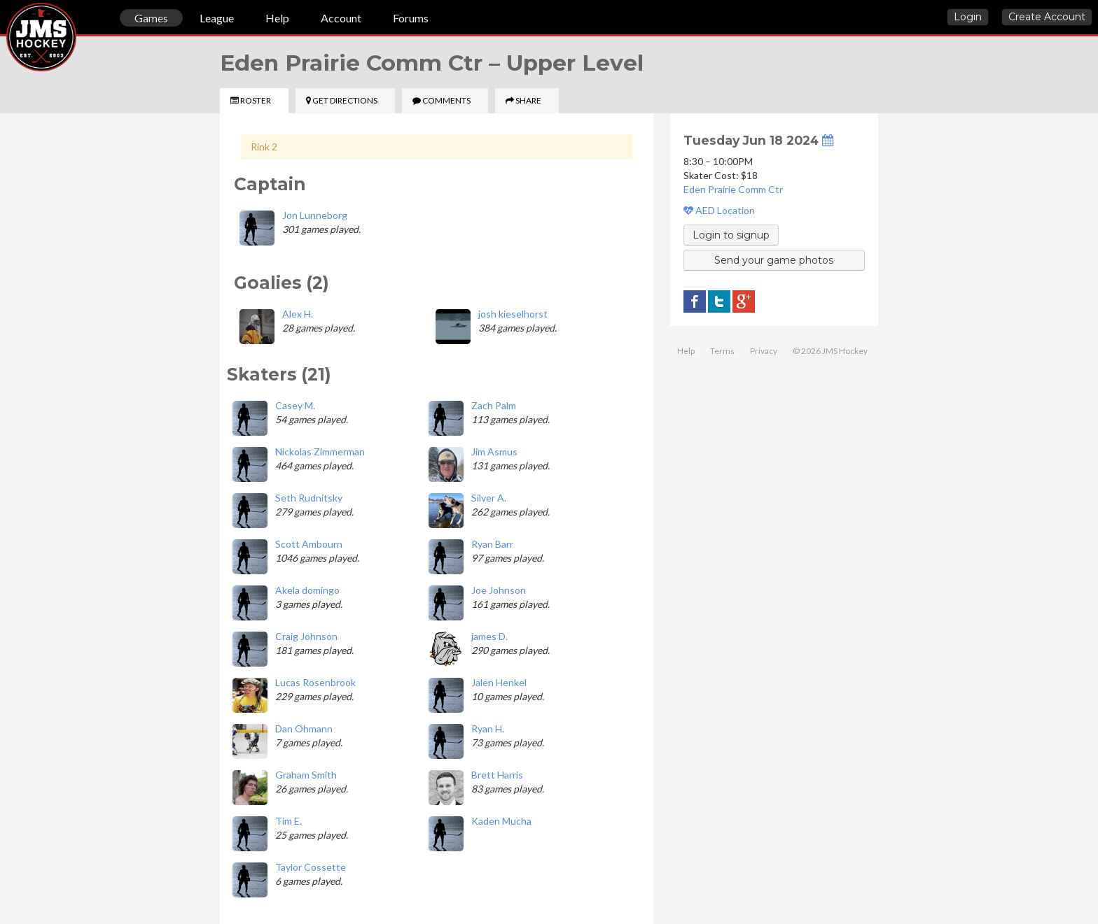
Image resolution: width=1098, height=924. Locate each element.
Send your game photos (773, 260)
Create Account (1046, 16)
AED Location (719, 210)
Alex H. (297, 314)
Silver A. (488, 498)
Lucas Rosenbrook (315, 682)
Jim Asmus (494, 451)
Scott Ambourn (308, 544)
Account (341, 17)
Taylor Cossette (310, 867)
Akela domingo (307, 590)
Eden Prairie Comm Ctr (733, 189)
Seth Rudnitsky (308, 498)
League (217, 17)
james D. (489, 636)
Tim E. (288, 821)
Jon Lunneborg (314, 215)
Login (968, 16)
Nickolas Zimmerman (320, 451)
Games (151, 17)
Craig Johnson (306, 636)
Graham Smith (306, 775)
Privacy (763, 351)
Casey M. (295, 405)
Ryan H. (487, 728)
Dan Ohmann (304, 728)
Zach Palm (493, 405)
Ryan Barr (492, 544)
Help (277, 17)
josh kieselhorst (513, 314)
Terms (722, 351)
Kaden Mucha (501, 821)
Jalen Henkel (499, 682)
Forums (411, 17)
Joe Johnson (498, 590)
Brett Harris (497, 775)
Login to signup (731, 235)
